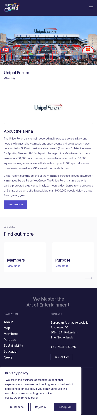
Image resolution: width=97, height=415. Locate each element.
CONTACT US (61, 357)
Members (11, 334)
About (8, 322)
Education (11, 351)
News (8, 357)
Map (7, 328)
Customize (17, 406)
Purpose (10, 340)
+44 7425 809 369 (63, 347)
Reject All (41, 406)
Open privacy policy (26, 397)
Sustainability (13, 345)
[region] (40, 391)
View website (15, 204)
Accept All (65, 406)
